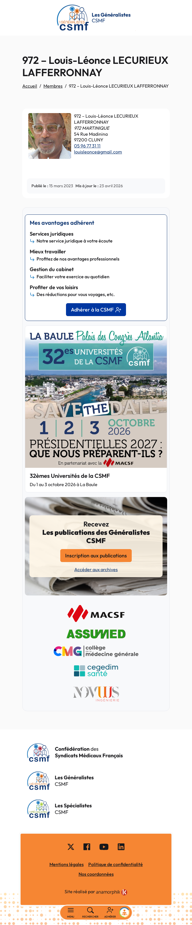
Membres (53, 86)
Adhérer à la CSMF (96, 309)
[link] (111, 892)
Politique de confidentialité (115, 864)
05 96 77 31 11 (87, 146)
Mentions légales (66, 864)
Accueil (29, 86)
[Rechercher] (90, 913)
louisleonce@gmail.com (98, 152)
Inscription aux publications (96, 555)
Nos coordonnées (96, 874)
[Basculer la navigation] (71, 913)
